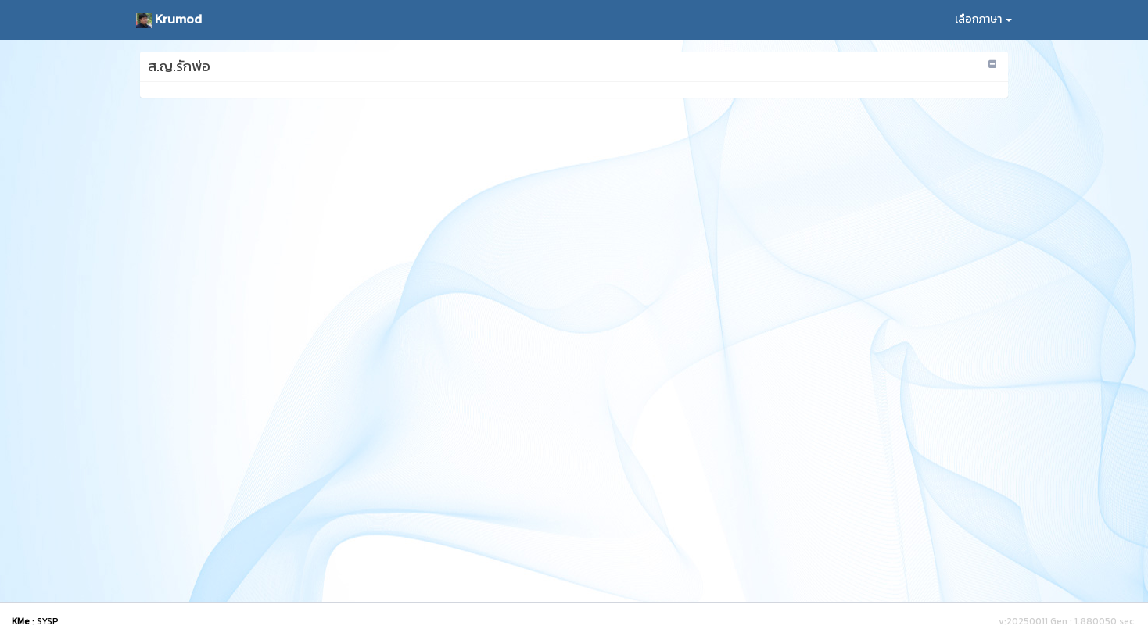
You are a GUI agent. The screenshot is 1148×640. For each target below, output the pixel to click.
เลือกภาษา (983, 19)
